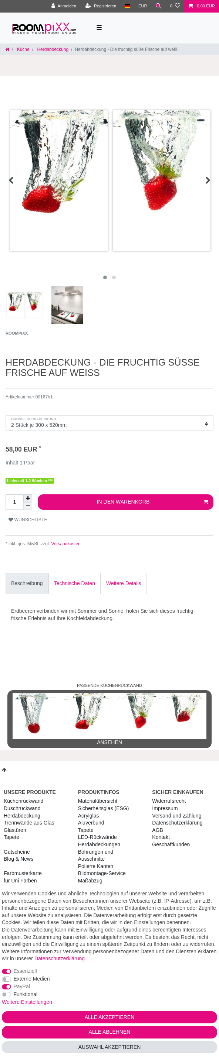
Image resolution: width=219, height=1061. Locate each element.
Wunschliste (28, 519)
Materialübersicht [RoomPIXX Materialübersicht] (98, 801)
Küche (22, 49)
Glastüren (15, 830)
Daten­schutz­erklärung (177, 823)
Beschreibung (27, 583)
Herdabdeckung (52, 49)
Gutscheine (17, 852)
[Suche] (158, 6)
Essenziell (25, 971)
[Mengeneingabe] (14, 502)
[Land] (127, 6)
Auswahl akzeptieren (109, 1047)
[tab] (27, 583)
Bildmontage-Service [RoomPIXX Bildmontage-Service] (102, 873)
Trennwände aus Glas (29, 823)
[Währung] (142, 6)
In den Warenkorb (152, 502)
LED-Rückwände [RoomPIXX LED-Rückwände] (97, 837)
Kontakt (160, 837)
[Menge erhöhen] (27, 498)
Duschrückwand (22, 808)
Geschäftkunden (171, 844)
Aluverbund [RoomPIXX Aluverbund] (91, 823)
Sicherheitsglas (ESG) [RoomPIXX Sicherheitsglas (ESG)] (103, 808)
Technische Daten (74, 583)
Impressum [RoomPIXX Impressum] (165, 808)
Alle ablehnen (110, 1032)
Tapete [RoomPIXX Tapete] (86, 830)
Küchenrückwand (23, 801)
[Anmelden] (63, 6)
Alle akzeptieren (110, 1017)
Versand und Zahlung (176, 816)
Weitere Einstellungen (27, 1002)
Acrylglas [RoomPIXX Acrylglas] (88, 816)
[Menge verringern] (27, 506)
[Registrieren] (100, 6)
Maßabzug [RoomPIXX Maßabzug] (90, 881)
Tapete (11, 837)
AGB (157, 830)
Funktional (26, 994)
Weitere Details (123, 583)
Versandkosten (65, 543)
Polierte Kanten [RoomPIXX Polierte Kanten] (96, 866)
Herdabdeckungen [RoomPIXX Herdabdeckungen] (99, 844)
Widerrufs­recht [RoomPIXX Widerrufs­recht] (169, 801)
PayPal (22, 986)
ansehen (109, 719)
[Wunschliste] (175, 6)
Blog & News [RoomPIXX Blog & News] (18, 859)
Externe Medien (32, 979)
